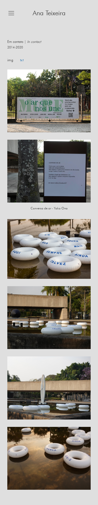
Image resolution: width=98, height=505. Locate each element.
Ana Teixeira (49, 13)
